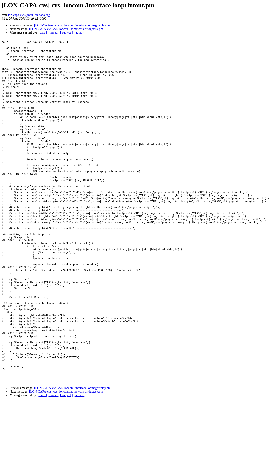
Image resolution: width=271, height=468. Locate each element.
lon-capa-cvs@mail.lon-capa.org (29, 15)
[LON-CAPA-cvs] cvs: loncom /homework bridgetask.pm (66, 29)
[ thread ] (53, 32)
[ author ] (80, 32)
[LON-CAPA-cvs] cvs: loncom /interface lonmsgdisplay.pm (72, 25)
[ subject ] (66, 32)
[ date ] (42, 32)
